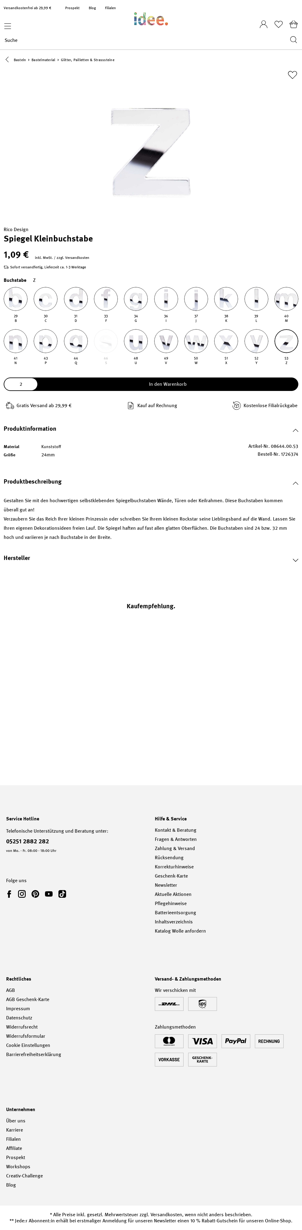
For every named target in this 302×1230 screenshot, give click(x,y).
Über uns (15, 1121)
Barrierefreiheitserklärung (33, 1054)
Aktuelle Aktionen (173, 894)
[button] (8, 60)
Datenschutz (19, 1018)
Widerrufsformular (25, 1036)
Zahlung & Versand (175, 848)
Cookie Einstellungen (28, 1045)
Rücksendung (169, 857)
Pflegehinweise (171, 903)
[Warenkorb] (293, 24)
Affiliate (14, 1148)
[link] (10, 893)
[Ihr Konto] (263, 22)
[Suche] (145, 40)
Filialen (110, 8)
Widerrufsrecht (22, 1027)
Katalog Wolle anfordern (180, 931)
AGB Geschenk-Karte (27, 999)
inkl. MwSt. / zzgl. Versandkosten (62, 258)
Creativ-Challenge (24, 1176)
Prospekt (72, 8)
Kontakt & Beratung (175, 830)
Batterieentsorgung (175, 912)
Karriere (14, 1130)
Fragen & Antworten (176, 839)
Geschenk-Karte (171, 876)
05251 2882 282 (27, 841)
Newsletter (166, 885)
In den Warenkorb (168, 384)
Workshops (18, 1166)
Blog (92, 8)
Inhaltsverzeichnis (174, 922)
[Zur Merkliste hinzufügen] (292, 75)
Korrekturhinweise (174, 867)
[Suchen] (291, 40)
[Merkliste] (278, 24)
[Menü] (6, 24)
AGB (10, 990)
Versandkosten (166, 1214)
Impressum (18, 1008)
